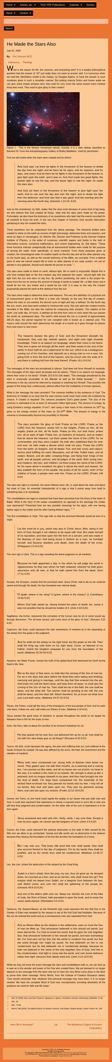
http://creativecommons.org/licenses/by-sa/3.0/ (53, 1054)
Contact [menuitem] (24, 14)
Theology (27, 62)
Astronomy (13, 62)
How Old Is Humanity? (21, 1024)
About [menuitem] (10, 14)
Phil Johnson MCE (22, 56)
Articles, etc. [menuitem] (27, 6)
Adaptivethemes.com (65, 1056)
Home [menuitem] (10, 6)
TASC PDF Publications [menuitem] (52, 5)
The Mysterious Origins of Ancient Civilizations (84, 1026)
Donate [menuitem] (90, 5)
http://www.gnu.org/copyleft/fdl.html (74, 1053)
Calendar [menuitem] (75, 6)
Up (56, 1024)
